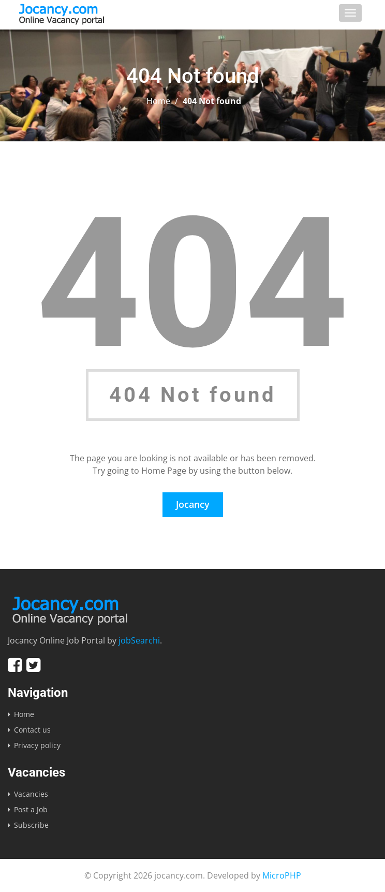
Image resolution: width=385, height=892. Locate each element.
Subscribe (31, 825)
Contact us (32, 730)
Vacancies (31, 794)
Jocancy (193, 504)
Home (158, 101)
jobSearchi (139, 640)
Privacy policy (37, 745)
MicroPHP (281, 875)
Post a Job (31, 809)
